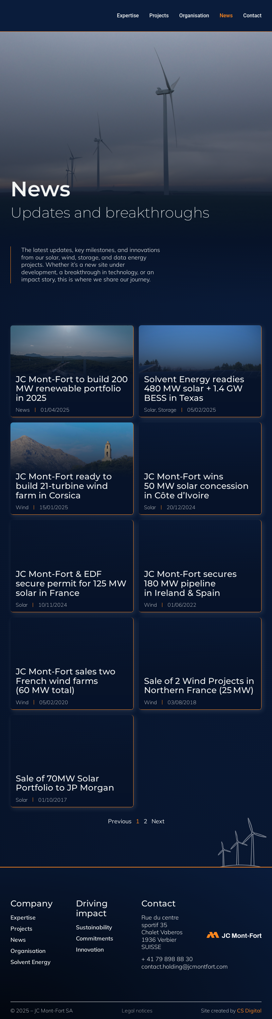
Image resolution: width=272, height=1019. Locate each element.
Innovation (90, 950)
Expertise (23, 917)
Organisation (28, 951)
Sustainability (95, 927)
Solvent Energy (31, 962)
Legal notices (137, 1010)
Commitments (95, 938)
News (18, 940)
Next (158, 821)
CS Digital (249, 1010)
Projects (21, 929)
